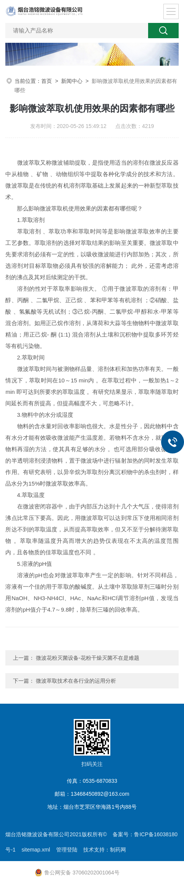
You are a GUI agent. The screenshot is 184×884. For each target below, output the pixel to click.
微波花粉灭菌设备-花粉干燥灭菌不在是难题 (87, 658)
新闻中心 (71, 81)
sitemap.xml (35, 850)
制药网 (118, 850)
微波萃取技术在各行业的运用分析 (76, 681)
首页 (46, 81)
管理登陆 (66, 850)
